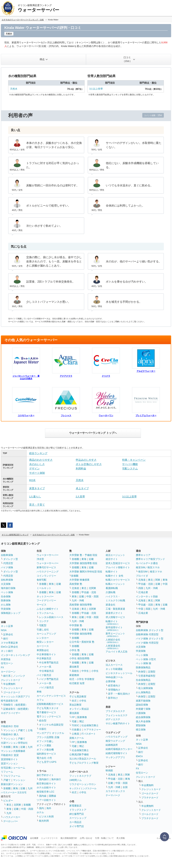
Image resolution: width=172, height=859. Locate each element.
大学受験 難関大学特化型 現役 (85, 571)
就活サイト (112, 559)
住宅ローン (7, 663)
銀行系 (7, 675)
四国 (140, 588)
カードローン (8, 671)
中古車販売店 (44, 658)
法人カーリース (114, 664)
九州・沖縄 (78, 600)
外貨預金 (6, 659)
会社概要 (34, 838)
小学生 (95, 671)
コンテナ (44, 621)
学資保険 (6, 608)
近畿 (22, 747)
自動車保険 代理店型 (147, 634)
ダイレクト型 (10, 559)
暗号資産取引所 (9, 700)
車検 (39, 691)
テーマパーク (113, 795)
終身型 (142, 671)
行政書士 (76, 729)
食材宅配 (41, 579)
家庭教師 (74, 675)
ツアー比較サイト (46, 800)
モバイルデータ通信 (147, 563)
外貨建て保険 (143, 708)
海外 (48, 808)
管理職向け (114, 689)
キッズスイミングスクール (82, 788)
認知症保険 (142, 704)
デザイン (34, 468)
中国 (165, 584)
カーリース (43, 646)
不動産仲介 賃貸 (10, 755)
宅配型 (42, 625)
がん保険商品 (143, 692)
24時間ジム (75, 780)
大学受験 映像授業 (79, 579)
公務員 (75, 733)
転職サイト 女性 (114, 575)
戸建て (21, 730)
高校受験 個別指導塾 (80, 604)
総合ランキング (38, 453)
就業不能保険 (143, 700)
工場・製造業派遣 (115, 608)
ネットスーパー (45, 596)
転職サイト (112, 571)
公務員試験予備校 (79, 754)
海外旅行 (56, 779)
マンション (9, 730)
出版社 (42, 728)
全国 (125, 787)
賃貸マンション (9, 763)
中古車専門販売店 (49, 662)
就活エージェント (115, 555)
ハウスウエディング (117, 736)
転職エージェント (115, 584)
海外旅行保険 (8, 588)
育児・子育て (37, 504)
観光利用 (44, 820)
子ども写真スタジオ (48, 708)
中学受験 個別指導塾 (80, 633)
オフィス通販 (44, 745)
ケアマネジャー (92, 729)
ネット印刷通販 (114, 669)
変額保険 (141, 725)
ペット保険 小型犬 (146, 659)
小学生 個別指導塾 (79, 658)
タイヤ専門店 (76, 826)
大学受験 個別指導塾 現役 (83, 563)
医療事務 (82, 717)
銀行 (5, 638)
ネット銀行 (7, 651)
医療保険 (6, 600)
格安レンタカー (45, 641)
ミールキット (44, 588)
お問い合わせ (86, 838)
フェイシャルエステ (117, 715)
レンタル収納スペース (51, 617)
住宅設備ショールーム (13, 767)
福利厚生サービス (46, 753)
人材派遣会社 (113, 646)
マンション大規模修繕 (13, 751)
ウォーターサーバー (48, 555)
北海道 (75, 588)
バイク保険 (7, 567)
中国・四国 (27, 808)
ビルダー (8, 800)
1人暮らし (35, 496)
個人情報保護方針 (68, 838)
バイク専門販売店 (49, 679)
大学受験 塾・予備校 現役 (83, 555)
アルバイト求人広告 (117, 651)
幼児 (74, 700)
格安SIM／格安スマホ (148, 567)
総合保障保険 (143, 717)
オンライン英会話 (79, 708)
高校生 (75, 671)
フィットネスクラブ (80, 775)
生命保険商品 (143, 680)
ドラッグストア (77, 809)
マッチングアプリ (115, 757)
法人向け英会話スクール (82, 758)
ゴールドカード (11, 692)
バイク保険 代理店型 (147, 642)
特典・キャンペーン (134, 459)
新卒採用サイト (114, 628)
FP (73, 717)
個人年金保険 (143, 721)
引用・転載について (104, 838)
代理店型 (8, 563)
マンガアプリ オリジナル (50, 733)
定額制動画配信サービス (50, 704)
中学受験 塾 (75, 625)
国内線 (42, 795)
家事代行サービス (46, 567)
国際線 (52, 795)
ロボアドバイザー (10, 713)
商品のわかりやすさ (41, 459)
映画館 (109, 770)
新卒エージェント (115, 634)
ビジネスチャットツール (119, 673)
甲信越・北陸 (88, 592)
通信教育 (74, 666)
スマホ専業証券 (9, 642)
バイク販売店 (44, 675)
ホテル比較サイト (46, 787)
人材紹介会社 (113, 640)
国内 (41, 808)
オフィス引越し (45, 741)
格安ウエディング (115, 740)
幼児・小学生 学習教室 (81, 679)
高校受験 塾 (75, 584)
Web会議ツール (114, 677)
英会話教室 (75, 704)
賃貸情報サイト (9, 759)
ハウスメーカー (11, 817)
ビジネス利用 (46, 816)
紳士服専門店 (76, 814)
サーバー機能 (130, 464)
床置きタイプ (37, 488)
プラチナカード (149, 797)
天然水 (13, 88)
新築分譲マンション (12, 784)
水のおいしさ (37, 464)
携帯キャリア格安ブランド (150, 559)
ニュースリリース (49, 838)
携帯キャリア (143, 555)
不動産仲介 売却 (10, 726)
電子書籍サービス (46, 712)
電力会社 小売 (44, 758)
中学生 (85, 671)
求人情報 (120, 838)
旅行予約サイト (45, 775)
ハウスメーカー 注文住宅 (13, 792)
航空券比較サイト (46, 783)
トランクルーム (45, 613)
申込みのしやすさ (86, 459)
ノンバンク (19, 675)
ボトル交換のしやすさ (89, 464)
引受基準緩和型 (146, 675)
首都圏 (7, 747)
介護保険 (141, 713)
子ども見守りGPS (46, 762)
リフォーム (7, 771)
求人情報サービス (115, 617)
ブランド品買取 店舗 (48, 737)
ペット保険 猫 (143, 663)
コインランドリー (46, 575)
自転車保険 (7, 579)
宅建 (74, 721)
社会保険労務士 (90, 725)
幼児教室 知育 (77, 683)
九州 (30, 747)
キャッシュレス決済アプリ (15, 696)
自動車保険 (7, 555)
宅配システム (130, 468)
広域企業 (143, 592)
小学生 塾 (74, 650)
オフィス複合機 (45, 749)
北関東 (17, 804)
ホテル (40, 812)
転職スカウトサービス (118, 579)
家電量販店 (75, 805)
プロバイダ (142, 575)
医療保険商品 (143, 667)
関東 (127, 774)
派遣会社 (110, 604)
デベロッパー (10, 821)
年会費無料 (9, 684)
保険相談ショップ (10, 613)
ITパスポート (88, 733)
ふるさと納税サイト (48, 608)
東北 (8, 804)
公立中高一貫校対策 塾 (81, 641)
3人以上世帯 (96, 88)
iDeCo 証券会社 (9, 646)
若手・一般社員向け (119, 693)
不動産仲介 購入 (10, 734)
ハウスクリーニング (48, 571)
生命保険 (6, 596)
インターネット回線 (147, 596)
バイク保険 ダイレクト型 (149, 638)
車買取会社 (43, 650)
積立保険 (141, 729)
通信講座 (74, 713)
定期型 (151, 671)
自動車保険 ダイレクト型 (149, 630)
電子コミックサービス (49, 716)
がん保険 (6, 604)
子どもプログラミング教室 (84, 762)
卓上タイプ (82, 488)
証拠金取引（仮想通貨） (16, 708)
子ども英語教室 (77, 696)
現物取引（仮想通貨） (15, 704)
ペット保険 (7, 592)
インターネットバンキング (15, 655)
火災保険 (6, 584)
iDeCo (139, 756)
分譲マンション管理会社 (14, 742)
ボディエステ (113, 719)
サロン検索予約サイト (118, 723)
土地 (30, 730)
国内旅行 (44, 779)
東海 (15, 747)
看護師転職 (112, 588)
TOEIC (75, 725)
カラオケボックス (115, 791)
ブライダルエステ (115, 711)
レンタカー (43, 637)
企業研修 (110, 681)
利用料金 (81, 468)
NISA (4, 630)
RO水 (32, 480)
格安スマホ (156, 571)
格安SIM (143, 571)
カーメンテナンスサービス (51, 695)
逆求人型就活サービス (118, 563)
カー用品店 (75, 822)
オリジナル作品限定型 (51, 724)
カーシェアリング (46, 633)
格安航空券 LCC (45, 791)
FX (2, 667)
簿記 (81, 721)
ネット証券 (7, 626)
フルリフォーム (11, 775)
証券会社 (8, 634)
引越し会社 (43, 629)
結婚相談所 (112, 744)
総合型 (42, 720)
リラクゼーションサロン (82, 784)
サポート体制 (37, 472)
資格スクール (76, 738)
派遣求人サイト (114, 613)
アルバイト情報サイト (118, 567)
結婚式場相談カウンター (119, 749)
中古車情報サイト (46, 654)
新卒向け (113, 697)
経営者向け (114, 685)
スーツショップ (77, 818)
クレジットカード (10, 680)
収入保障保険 (145, 688)
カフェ (40, 699)
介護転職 (110, 592)
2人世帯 (80, 496)
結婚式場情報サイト (117, 753)
